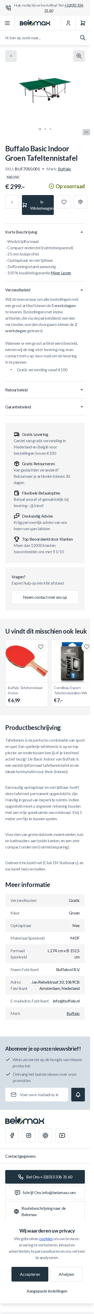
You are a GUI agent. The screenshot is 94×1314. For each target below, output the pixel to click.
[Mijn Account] (68, 23)
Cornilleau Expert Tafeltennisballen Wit (72, 694)
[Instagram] (29, 1135)
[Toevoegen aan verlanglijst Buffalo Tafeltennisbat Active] (40, 646)
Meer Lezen (61, 272)
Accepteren (30, 1274)
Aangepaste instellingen (47, 1290)
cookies (46, 1238)
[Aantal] (12, 202)
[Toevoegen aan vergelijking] (80, 202)
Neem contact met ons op (45, 597)
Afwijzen (66, 1274)
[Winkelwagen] (82, 23)
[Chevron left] (11, 56)
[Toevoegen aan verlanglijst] (63, 202)
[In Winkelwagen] (38, 205)
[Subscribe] (78, 1094)
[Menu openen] (7, 23)
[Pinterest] (45, 1135)
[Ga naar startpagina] (35, 23)
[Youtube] (62, 1135)
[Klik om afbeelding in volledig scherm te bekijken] (79, 56)
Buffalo (64, 168)
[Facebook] (12, 1135)
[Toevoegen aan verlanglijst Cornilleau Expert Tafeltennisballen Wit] (86, 646)
